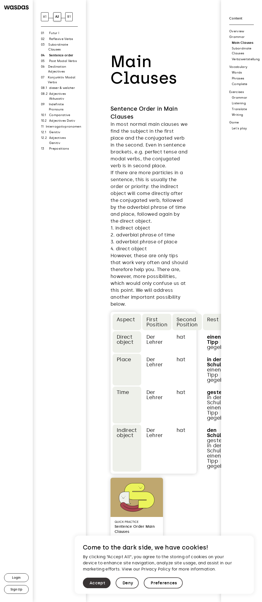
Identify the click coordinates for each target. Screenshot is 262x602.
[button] (97, 583)
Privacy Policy (155, 569)
